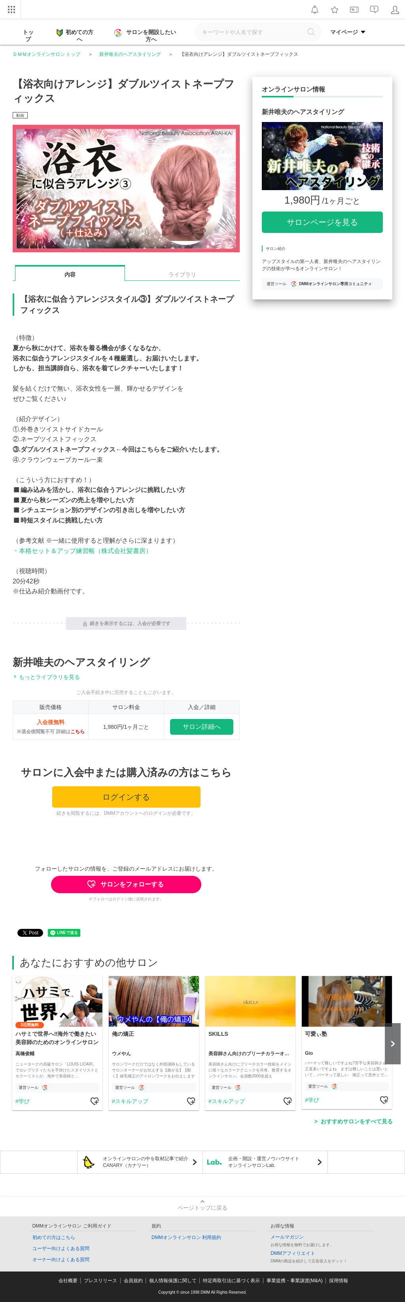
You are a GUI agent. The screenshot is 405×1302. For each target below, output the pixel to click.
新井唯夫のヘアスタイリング (130, 54)
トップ (28, 35)
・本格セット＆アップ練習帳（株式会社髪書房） (82, 550)
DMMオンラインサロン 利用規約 (186, 1237)
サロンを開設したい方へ (146, 35)
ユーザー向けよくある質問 (60, 1248)
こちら (77, 731)
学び (24, 1101)
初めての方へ (75, 35)
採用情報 (338, 1280)
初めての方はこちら (53, 1237)
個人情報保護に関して (173, 1280)
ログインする (126, 797)
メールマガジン (287, 1237)
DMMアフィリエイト (293, 1253)
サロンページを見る (322, 222)
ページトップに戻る (202, 1208)
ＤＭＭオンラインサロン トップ (46, 54)
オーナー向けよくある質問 (60, 1259)
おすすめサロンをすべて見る (357, 1121)
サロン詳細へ (202, 726)
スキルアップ (131, 1101)
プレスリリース (100, 1280)
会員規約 (133, 1280)
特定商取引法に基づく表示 (231, 1280)
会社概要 (68, 1280)
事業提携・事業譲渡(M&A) (295, 1280)
